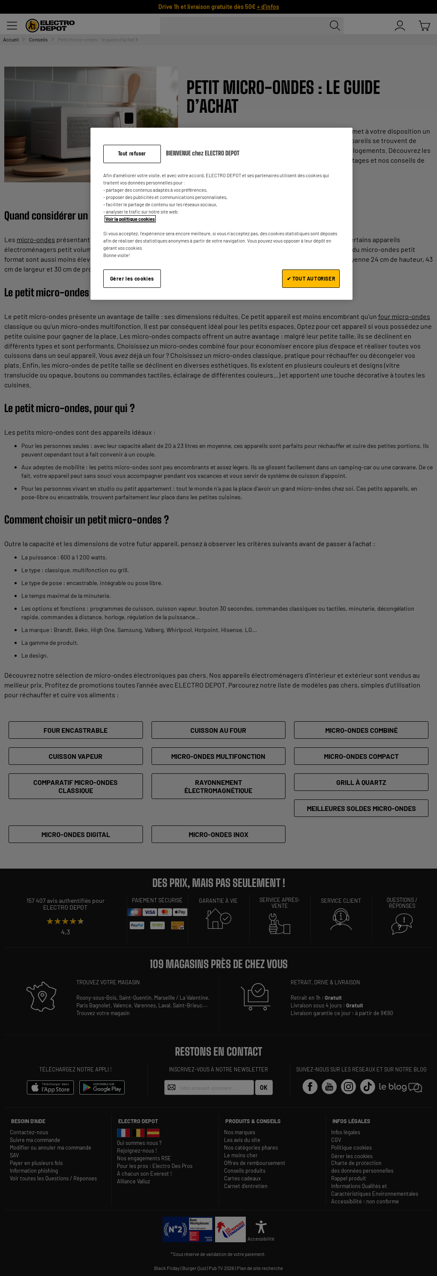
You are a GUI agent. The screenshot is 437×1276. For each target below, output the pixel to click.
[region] (221, 214)
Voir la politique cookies (130, 219)
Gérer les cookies (132, 278)
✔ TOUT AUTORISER (311, 278)
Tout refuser (132, 153)
